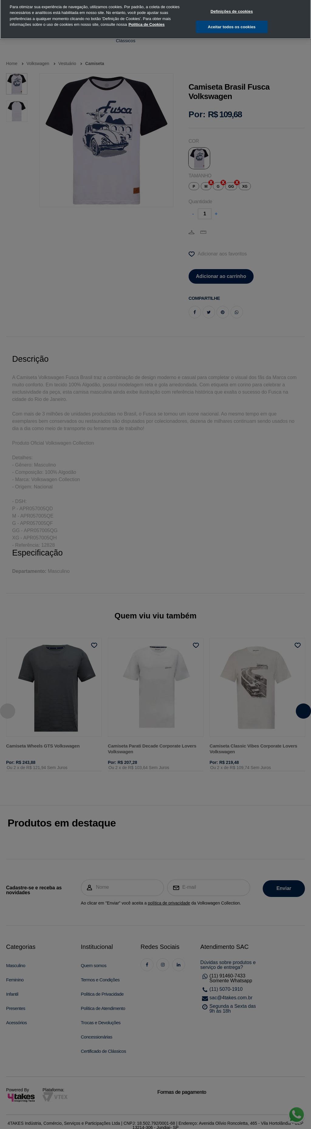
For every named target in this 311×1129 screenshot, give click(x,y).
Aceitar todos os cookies (231, 16)
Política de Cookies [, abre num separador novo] (146, 14)
